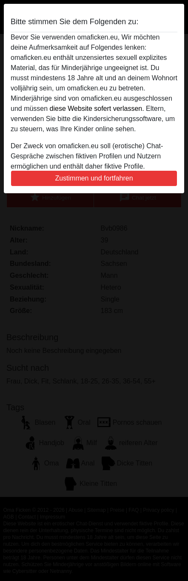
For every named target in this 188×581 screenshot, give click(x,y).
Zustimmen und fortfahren (94, 178)
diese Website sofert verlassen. (97, 108)
